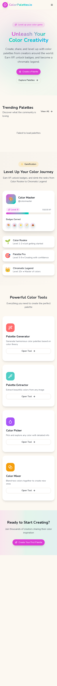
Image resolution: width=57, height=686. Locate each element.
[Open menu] (52, 5)
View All (47, 111)
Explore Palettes (28, 80)
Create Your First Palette (28, 542)
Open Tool (28, 351)
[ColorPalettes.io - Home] (17, 5)
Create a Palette (28, 71)
